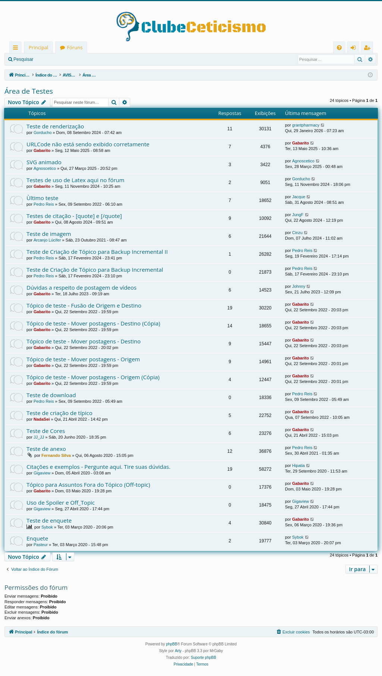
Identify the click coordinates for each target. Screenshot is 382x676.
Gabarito (42, 150)
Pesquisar (23, 59)
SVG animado (44, 162)
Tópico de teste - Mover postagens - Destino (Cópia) (93, 323)
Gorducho (42, 132)
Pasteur (41, 544)
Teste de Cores (45, 430)
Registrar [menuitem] (368, 48)
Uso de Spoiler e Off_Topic (60, 502)
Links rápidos (17, 48)
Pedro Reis (44, 204)
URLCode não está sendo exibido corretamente (87, 144)
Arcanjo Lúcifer (47, 240)
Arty (178, 651)
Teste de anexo (46, 448)
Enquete (37, 538)
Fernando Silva (56, 455)
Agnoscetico (45, 168)
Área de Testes (28, 91)
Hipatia (298, 465)
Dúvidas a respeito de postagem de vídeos (81, 287)
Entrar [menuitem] (355, 48)
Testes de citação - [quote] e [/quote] (74, 215)
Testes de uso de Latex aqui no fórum (75, 180)
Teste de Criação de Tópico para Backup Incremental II (97, 251)
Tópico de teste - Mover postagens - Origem (83, 359)
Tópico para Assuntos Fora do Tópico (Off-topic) (88, 484)
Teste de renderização (55, 126)
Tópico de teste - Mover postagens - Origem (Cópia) (93, 377)
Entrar (50, 59)
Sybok (47, 527)
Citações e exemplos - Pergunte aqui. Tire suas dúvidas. (98, 466)
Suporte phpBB (203, 657)
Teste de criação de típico (59, 413)
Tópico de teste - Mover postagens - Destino (83, 341)
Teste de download (51, 395)
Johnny (298, 286)
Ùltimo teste (42, 198)
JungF (298, 214)
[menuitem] (339, 47)
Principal (38, 47)
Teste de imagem (48, 233)
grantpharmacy (305, 125)
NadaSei (42, 419)
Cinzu (297, 232)
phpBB (171, 644)
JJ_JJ (39, 437)
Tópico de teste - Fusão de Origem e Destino (83, 305)
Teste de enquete (49, 520)
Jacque (298, 196)
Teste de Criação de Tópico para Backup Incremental (94, 269)
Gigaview (42, 473)
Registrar (77, 59)
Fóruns (74, 47)
